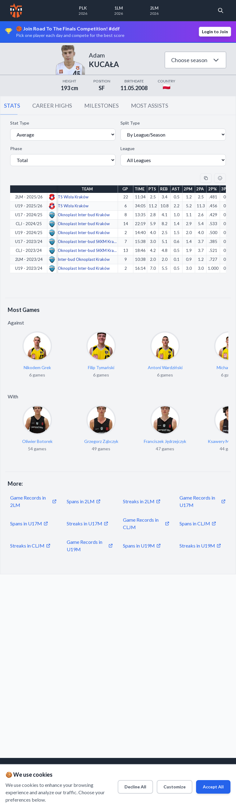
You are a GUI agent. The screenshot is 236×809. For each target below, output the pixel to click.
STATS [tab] (12, 105)
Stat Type (19, 123)
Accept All (209, 785)
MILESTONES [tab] (101, 105)
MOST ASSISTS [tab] (149, 105)
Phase (16, 148)
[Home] (16, 10)
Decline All (122, 785)
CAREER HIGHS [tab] (52, 105)
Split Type (130, 123)
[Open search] (220, 10)
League (127, 148)
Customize (165, 785)
